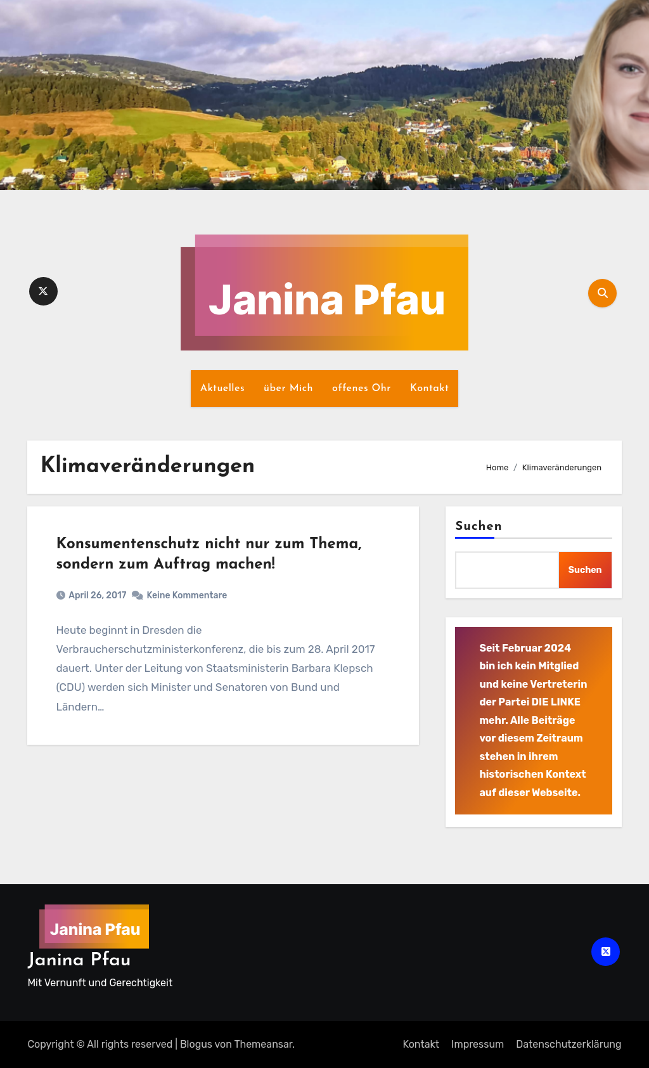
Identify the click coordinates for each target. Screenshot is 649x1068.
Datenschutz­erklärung (568, 1044)
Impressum (477, 1044)
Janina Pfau (79, 960)
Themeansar (263, 1044)
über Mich (288, 388)
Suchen (478, 526)
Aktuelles (222, 388)
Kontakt (429, 388)
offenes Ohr (361, 388)
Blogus (196, 1044)
